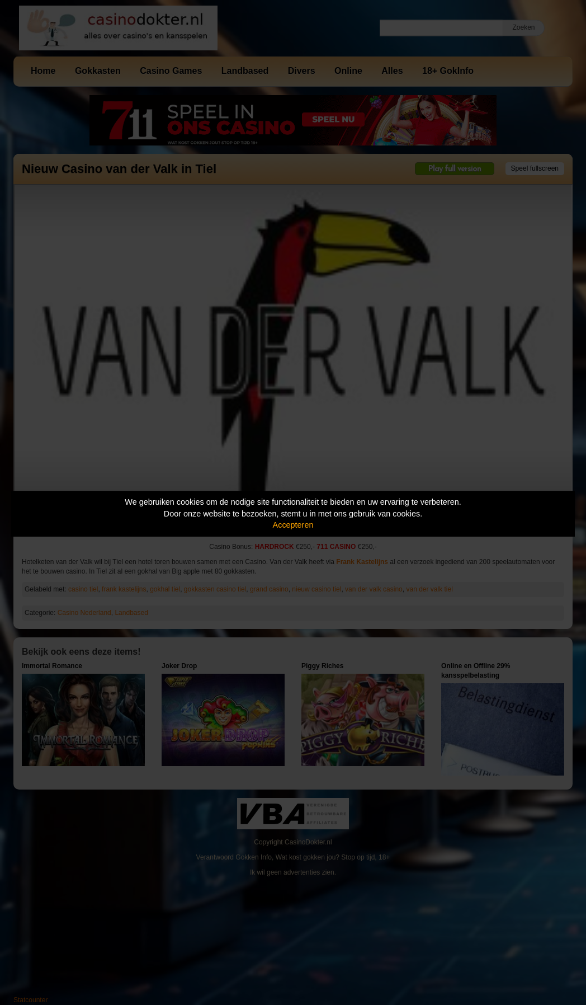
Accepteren (293, 524)
